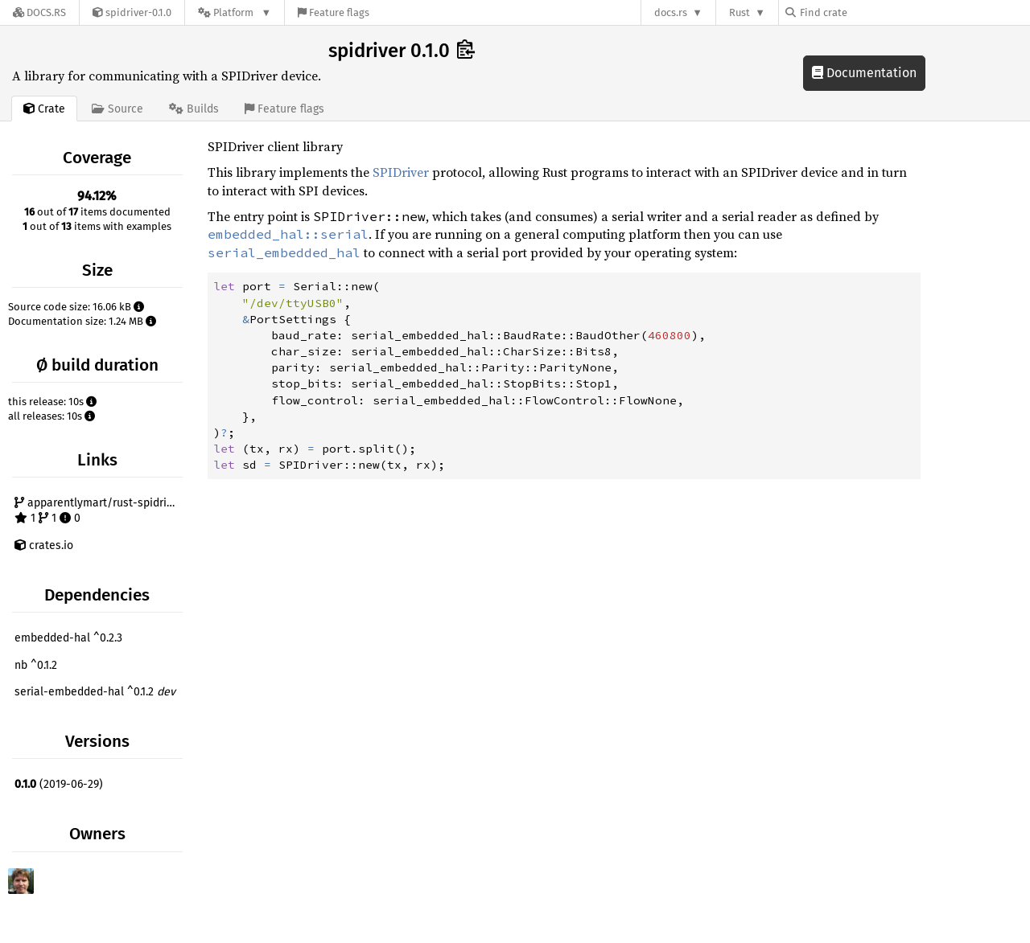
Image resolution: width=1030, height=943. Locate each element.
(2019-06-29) (58, 784)
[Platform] (234, 12)
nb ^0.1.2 (35, 665)
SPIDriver (401, 172)
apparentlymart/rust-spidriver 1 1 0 (98, 511)
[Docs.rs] (39, 12)
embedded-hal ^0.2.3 (68, 638)
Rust (739, 12)
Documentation (864, 72)
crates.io (43, 545)
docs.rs (670, 12)
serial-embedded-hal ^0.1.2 (94, 692)
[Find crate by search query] (865, 12)
